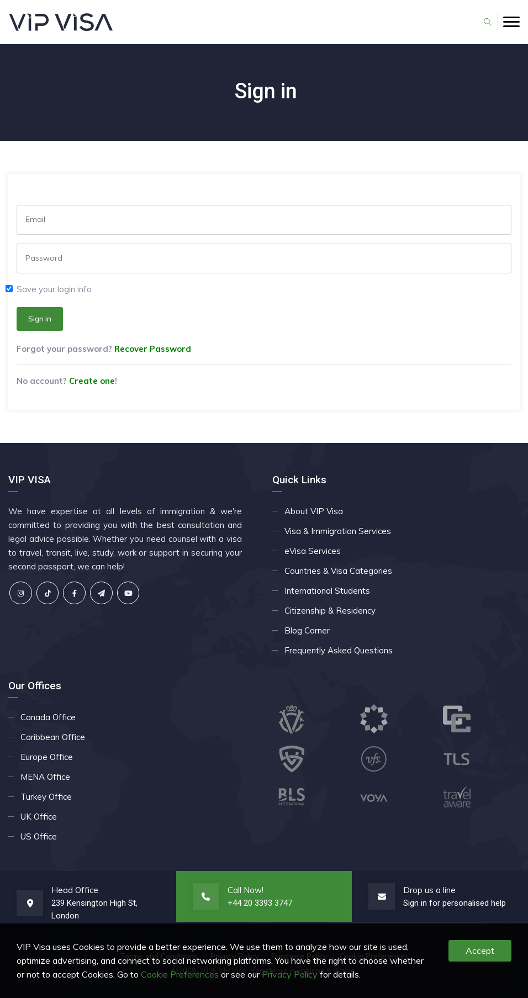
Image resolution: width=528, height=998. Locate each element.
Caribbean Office (52, 737)
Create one (92, 381)
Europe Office (46, 757)
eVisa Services (312, 551)
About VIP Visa (313, 511)
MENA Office (45, 777)
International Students (327, 590)
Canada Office (48, 717)
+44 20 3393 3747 (260, 903)
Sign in (39, 318)
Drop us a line (429, 890)
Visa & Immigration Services (337, 531)
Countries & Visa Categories (338, 571)
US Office (38, 836)
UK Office (38, 816)
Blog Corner (307, 630)
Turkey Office (46, 796)
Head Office (74, 890)
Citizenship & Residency (330, 610)
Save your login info (54, 289)
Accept (480, 950)
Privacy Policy (290, 974)
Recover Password (152, 349)
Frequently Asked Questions (338, 650)
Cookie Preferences (180, 974)
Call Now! (245, 890)
